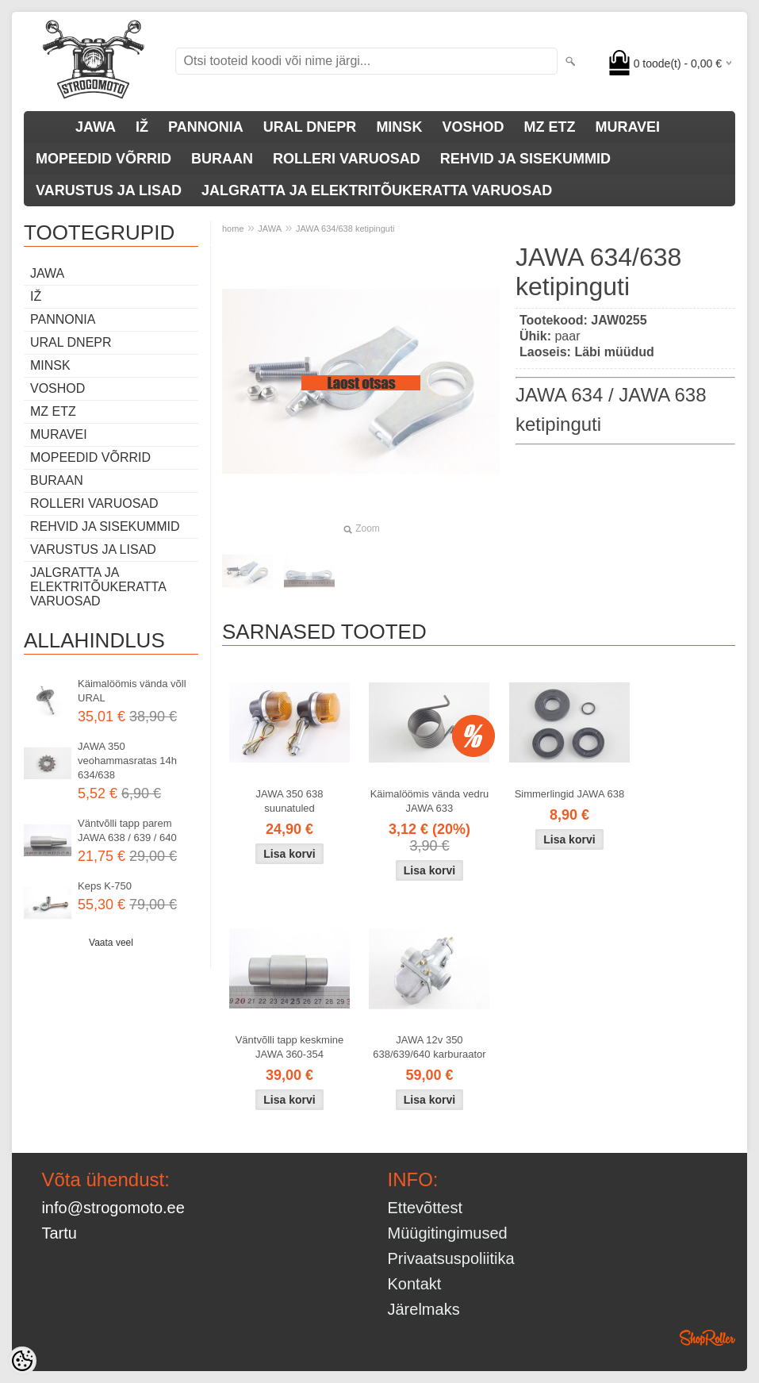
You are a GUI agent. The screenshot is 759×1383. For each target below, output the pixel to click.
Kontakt (415, 1284)
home (233, 228)
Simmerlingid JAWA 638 (569, 794)
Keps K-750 (105, 886)
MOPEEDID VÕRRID (103, 159)
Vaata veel (111, 942)
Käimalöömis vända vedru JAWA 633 (429, 801)
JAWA (95, 127)
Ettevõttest (425, 1207)
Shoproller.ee (707, 1338)
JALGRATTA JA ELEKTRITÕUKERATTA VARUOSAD (376, 190)
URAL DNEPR (310, 127)
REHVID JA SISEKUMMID (525, 159)
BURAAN (222, 159)
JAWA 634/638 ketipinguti (345, 228)
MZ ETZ (549, 127)
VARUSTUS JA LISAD (109, 190)
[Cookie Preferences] (22, 1361)
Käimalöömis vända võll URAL (132, 691)
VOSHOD (473, 127)
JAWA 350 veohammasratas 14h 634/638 (127, 760)
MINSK (399, 127)
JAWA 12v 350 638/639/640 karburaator (429, 1047)
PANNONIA (205, 127)
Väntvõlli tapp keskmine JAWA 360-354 (290, 1047)
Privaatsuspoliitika (451, 1258)
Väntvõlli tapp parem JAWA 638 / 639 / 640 (127, 830)
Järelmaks (424, 1309)
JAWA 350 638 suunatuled (289, 801)
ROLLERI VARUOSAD (346, 159)
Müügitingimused (448, 1233)
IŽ (142, 127)
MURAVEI (627, 127)
